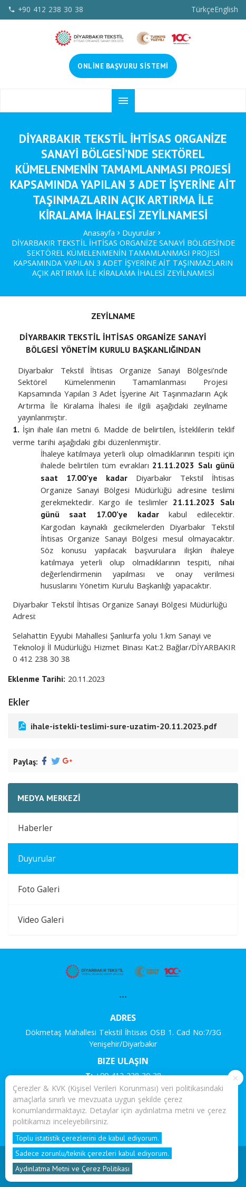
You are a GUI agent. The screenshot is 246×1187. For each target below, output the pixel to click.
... (123, 994)
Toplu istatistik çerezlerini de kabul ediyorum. (87, 1138)
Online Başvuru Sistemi (123, 66)
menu (123, 100)
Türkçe (202, 9)
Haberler (35, 828)
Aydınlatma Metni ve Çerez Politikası (72, 1168)
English (226, 9)
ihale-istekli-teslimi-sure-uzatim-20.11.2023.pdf (116, 726)
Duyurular (138, 233)
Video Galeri (41, 919)
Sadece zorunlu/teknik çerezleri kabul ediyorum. (92, 1153)
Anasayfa (99, 233)
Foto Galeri (39, 889)
